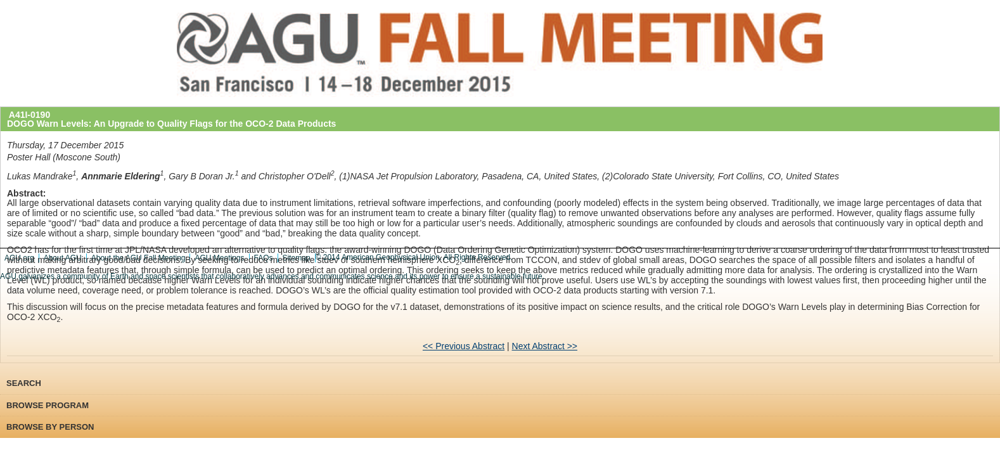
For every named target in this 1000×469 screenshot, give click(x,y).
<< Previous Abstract (463, 346)
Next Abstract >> (545, 346)
